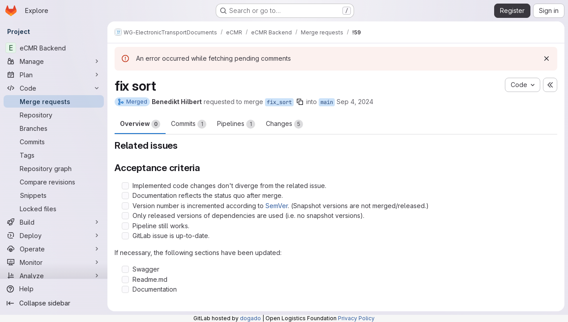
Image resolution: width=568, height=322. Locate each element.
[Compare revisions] (54, 182)
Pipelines (236, 124)
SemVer (276, 205)
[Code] (54, 88)
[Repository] (54, 115)
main (326, 102)
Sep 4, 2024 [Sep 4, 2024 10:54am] (355, 101)
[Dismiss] (546, 58)
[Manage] (54, 61)
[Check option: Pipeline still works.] (125, 226)
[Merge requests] (54, 101)
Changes (284, 124)
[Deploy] (54, 235)
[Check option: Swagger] (125, 269)
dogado (250, 318)
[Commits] (54, 141)
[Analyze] (54, 275)
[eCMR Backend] (54, 48)
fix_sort (279, 102)
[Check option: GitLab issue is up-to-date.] (125, 235)
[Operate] (54, 249)
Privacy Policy (356, 318)
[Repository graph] (54, 168)
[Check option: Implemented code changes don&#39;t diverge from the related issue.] (125, 185)
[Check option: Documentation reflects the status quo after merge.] (125, 195)
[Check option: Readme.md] (125, 279)
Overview (140, 124)
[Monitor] (54, 262)
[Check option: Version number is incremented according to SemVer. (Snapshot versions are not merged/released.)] (125, 205)
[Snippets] (54, 195)
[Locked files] (54, 208)
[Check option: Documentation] (125, 289)
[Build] (54, 222)
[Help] (54, 289)
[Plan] (54, 74)
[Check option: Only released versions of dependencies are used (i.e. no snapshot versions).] (125, 215)
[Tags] (54, 155)
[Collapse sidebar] (54, 303)
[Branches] (54, 128)
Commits (188, 124)
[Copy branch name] (300, 101)
